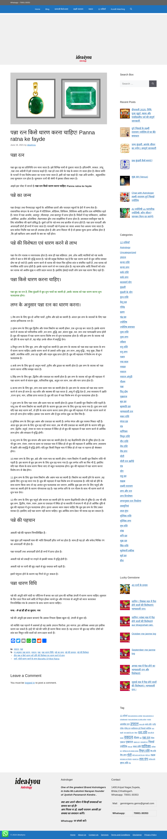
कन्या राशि (125, 262)
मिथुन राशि (125, 436)
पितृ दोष (124, 391)
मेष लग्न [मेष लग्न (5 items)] (123, 755)
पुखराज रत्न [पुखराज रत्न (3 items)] (137, 742)
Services (105, 835)
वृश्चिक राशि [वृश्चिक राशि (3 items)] (152, 759)
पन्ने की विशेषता (83, 652)
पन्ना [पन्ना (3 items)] (141, 738)
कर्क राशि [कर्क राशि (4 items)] (148, 724)
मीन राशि (124, 441)
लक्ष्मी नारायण (78, 9)
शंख (122, 530)
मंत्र (121, 426)
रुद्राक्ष (122, 481)
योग (122, 471)
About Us (82, 835)
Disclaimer (137, 835)
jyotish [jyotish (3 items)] (149, 719)
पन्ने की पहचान (70, 652)
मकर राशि (124, 416)
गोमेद (122, 307)
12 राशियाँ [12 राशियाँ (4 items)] (123, 716)
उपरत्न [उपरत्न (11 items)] (134, 724)
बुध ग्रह (123, 401)
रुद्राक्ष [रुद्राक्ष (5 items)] (153, 755)
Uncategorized (128, 252)
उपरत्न (123, 257)
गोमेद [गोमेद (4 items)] (122, 728)
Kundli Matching (118, 9)
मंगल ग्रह (124, 421)
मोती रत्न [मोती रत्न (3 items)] (147, 755)
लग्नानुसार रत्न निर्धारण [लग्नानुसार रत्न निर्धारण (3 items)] (126, 759)
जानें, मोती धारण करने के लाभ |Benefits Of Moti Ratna (36, 659)
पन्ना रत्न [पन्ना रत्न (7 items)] (146, 737)
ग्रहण (122, 312)
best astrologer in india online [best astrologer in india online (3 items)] (137, 719)
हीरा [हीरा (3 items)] (130, 763)
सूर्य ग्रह (123, 555)
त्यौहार (123, 341)
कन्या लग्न (124, 267)
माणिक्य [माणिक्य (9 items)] (146, 746)
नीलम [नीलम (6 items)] (136, 737)
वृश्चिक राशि (125, 515)
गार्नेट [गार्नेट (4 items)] (154, 724)
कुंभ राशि (124, 297)
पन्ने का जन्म (59, 652)
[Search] (153, 83)
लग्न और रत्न (126, 491)
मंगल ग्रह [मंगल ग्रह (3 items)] (130, 746)
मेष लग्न (123, 451)
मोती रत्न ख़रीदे (127, 461)
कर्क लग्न (124, 277)
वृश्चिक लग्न (125, 520)
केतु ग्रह (123, 302)
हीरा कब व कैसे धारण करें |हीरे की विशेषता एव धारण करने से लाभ (39, 655)
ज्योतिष (123, 322)
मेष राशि (124, 446)
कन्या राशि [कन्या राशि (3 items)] (141, 724)
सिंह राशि (124, 545)
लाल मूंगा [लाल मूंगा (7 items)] (143, 758)
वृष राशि (124, 525)
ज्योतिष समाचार (127, 327)
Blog (47, 9)
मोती (122, 456)
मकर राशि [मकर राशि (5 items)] (137, 746)
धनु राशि (124, 346)
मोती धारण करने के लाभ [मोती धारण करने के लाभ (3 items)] (138, 755)
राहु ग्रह (123, 476)
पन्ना (21, 649)
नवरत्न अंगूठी (126, 376)
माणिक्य (123, 431)
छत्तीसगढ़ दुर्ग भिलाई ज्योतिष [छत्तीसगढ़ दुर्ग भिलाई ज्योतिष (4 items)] (141, 728)
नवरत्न (90, 9)
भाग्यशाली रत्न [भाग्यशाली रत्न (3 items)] (144, 742)
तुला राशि (124, 332)
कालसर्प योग (126, 282)
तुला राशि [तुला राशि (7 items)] (142, 732)
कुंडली (123, 287)
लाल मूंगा (124, 510)
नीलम (122, 381)
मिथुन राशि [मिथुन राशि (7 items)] (144, 750)
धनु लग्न (123, 351)
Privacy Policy (150, 835)
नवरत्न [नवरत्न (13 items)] (128, 737)
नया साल (124, 361)
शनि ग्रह (123, 535)
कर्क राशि (124, 272)
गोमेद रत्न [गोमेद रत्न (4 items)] (127, 728)
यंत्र (121, 466)
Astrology (125, 247)
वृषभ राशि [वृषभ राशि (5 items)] (124, 763)
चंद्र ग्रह (123, 317)
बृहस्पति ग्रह (125, 406)
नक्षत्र (122, 356)
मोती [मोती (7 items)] (129, 754)
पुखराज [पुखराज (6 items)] (129, 741)
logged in (30, 682)
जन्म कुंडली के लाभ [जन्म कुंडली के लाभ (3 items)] (129, 732)
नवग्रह (123, 366)
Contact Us (93, 835)
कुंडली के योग (126, 292)
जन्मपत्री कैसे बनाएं (61, 9)
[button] (131, 9)
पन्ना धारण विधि (47, 652)
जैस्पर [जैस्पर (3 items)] (135, 732)
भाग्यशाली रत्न (126, 411)
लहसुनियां (124, 506)
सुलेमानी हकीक (127, 550)
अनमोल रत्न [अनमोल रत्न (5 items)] (125, 724)
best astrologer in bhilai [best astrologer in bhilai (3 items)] (135, 716)
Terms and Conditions (120, 835)
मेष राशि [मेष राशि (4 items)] (153, 751)
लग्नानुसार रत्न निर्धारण (130, 501)
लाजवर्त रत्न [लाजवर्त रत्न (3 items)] (135, 759)
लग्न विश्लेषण (126, 496)
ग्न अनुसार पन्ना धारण (22, 652)
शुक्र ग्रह (123, 540)
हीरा (122, 560)
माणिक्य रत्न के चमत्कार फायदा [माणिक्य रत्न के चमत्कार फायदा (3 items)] (130, 751)
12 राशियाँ (102, 9)
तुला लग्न (124, 337)
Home (37, 9)
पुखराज (123, 396)
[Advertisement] (83, 32)
